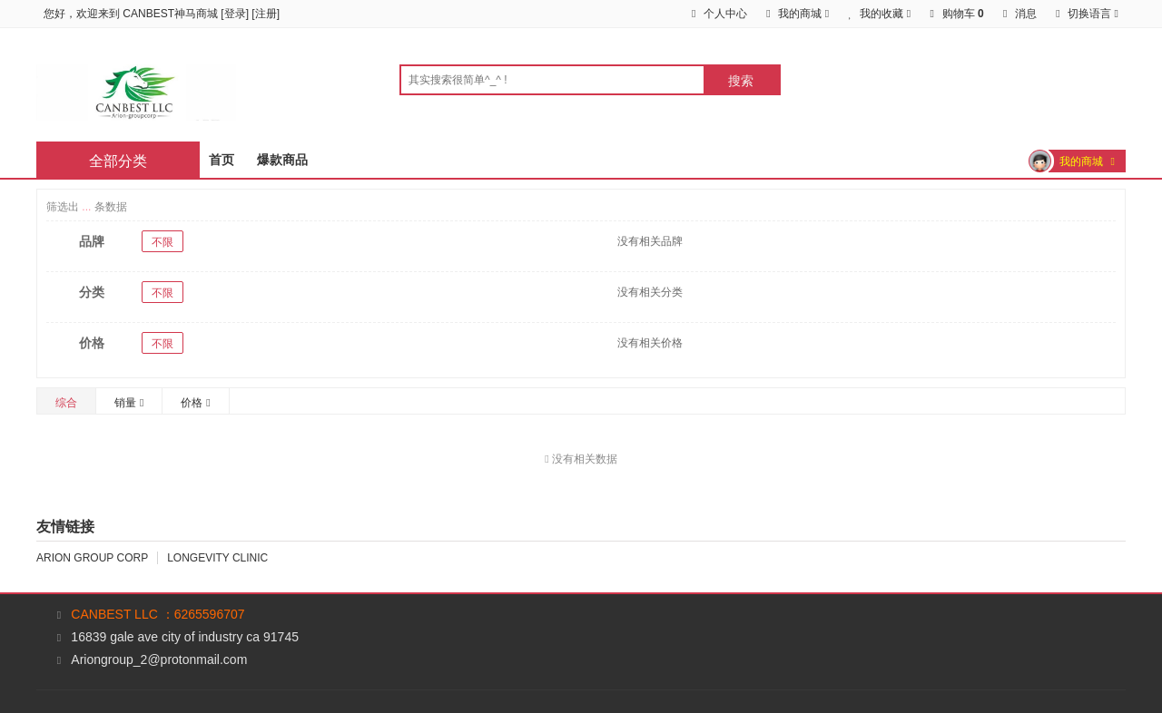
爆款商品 (282, 159)
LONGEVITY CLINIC (217, 558)
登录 (235, 13)
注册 (266, 13)
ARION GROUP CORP (92, 558)
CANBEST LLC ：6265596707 (157, 614)
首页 (221, 159)
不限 (162, 242)
